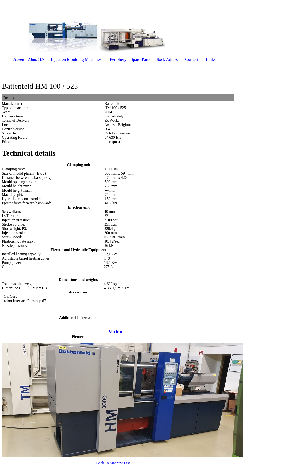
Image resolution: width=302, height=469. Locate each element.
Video (115, 331)
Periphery (118, 59)
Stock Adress (166, 59)
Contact (191, 59)
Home (18, 59)
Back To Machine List (113, 463)
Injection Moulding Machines (76, 59)
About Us (37, 59)
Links (210, 59)
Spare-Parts (140, 59)
